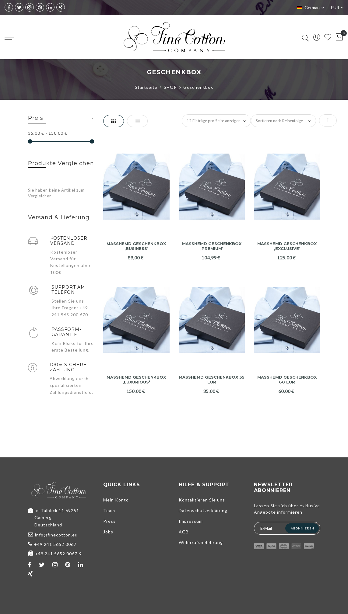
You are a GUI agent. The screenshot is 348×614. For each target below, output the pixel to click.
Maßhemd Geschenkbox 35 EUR (211, 379)
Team (109, 510)
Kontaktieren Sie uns (202, 499)
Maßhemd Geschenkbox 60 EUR (287, 379)
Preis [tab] (35, 118)
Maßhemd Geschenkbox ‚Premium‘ (211, 246)
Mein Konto (116, 499)
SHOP (170, 87)
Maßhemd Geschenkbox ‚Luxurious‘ (136, 379)
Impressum (191, 521)
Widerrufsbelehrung (201, 542)
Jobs (108, 531)
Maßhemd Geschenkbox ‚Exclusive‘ (287, 246)
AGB (184, 531)
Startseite (146, 87)
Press (109, 521)
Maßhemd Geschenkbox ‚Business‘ (136, 246)
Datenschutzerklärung (203, 510)
